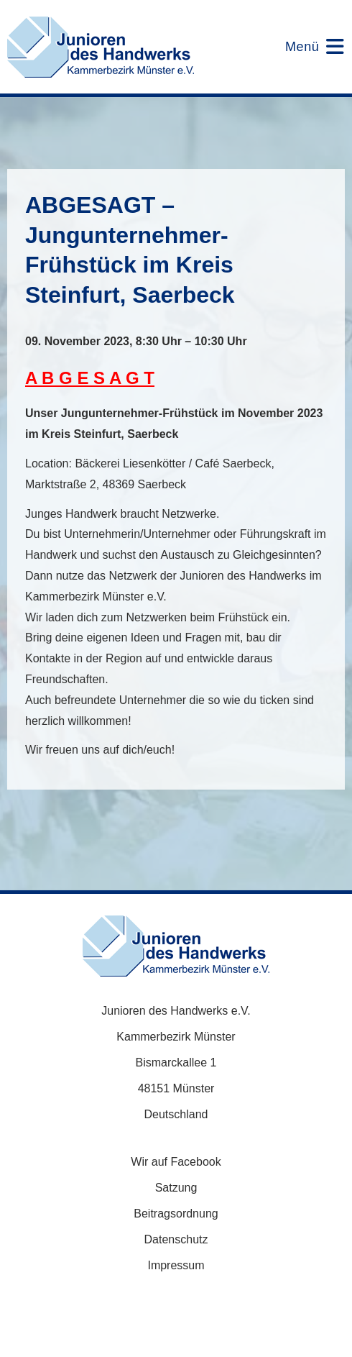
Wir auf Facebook (176, 1162)
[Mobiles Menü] (305, 47)
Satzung (176, 1188)
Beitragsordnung (176, 1213)
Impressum (175, 1265)
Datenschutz (176, 1239)
